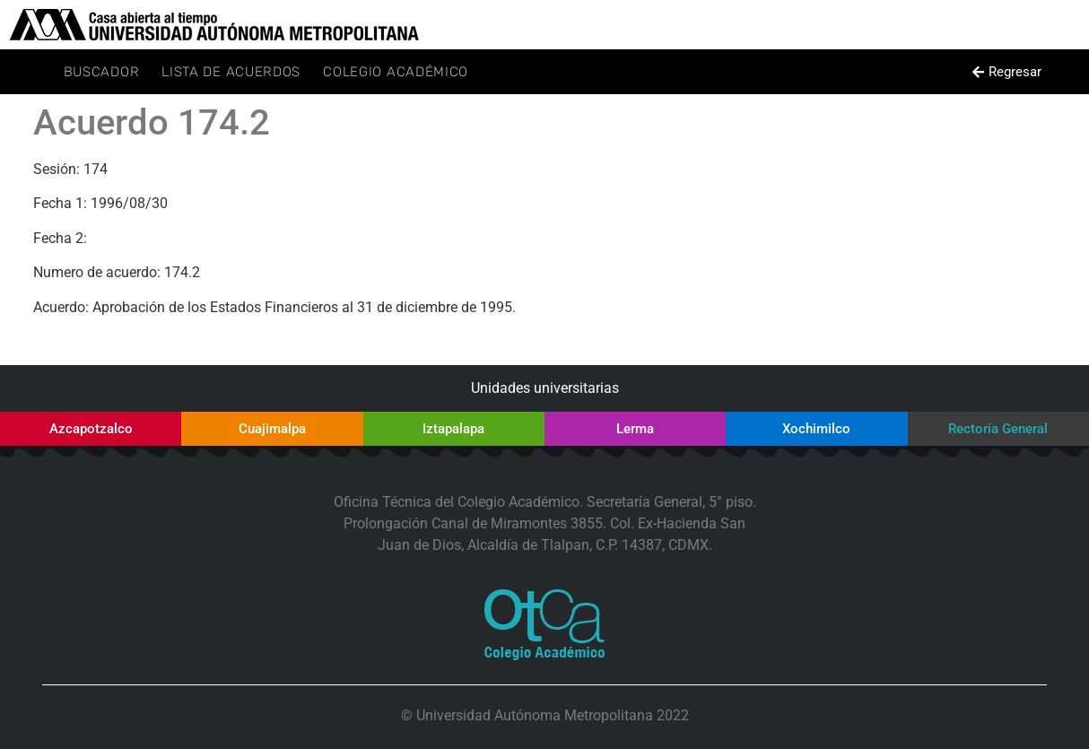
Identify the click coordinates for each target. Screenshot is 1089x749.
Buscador (102, 72)
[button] (1007, 72)
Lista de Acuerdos (231, 72)
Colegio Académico (395, 72)
